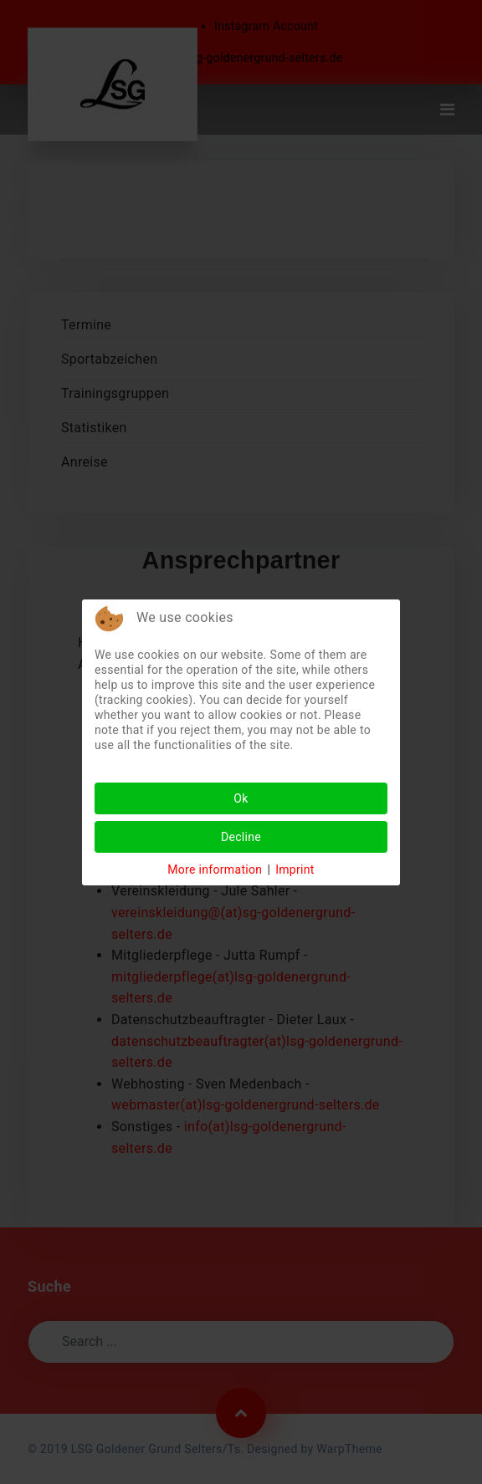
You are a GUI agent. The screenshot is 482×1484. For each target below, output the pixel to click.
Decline (241, 837)
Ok (240, 798)
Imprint (295, 869)
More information (214, 869)
